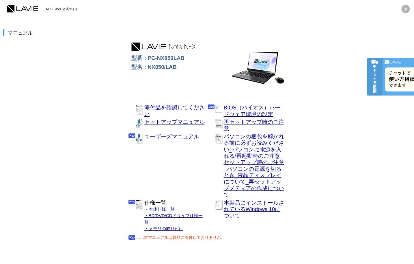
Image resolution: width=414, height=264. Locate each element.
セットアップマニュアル (174, 122)
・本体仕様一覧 (159, 209)
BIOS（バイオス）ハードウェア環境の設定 (252, 110)
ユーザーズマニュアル (171, 136)
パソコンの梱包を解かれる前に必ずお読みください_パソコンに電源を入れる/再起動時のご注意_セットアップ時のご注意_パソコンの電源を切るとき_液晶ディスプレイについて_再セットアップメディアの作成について (254, 165)
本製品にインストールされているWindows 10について (254, 209)
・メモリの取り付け (163, 228)
